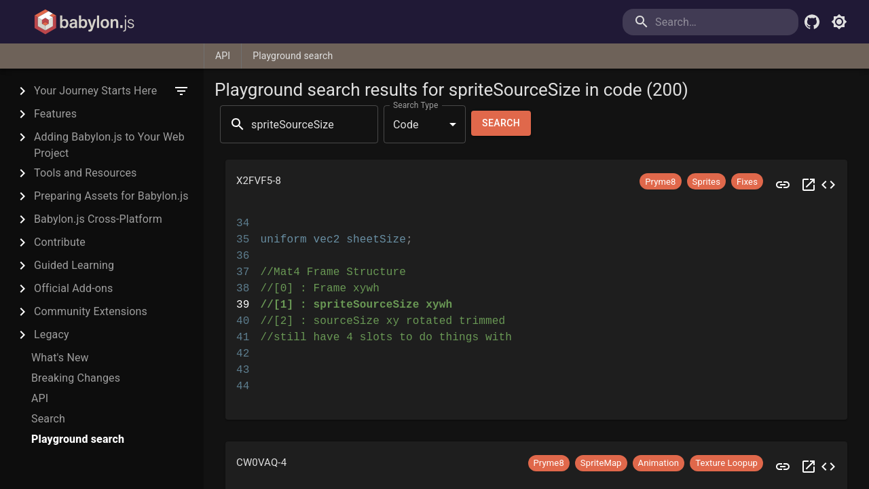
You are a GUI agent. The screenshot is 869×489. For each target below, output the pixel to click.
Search (501, 123)
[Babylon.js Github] (812, 21)
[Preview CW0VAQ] (782, 466)
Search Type (415, 105)
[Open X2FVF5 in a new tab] (808, 184)
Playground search (293, 55)
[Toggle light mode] (839, 21)
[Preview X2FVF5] (782, 184)
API (222, 55)
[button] (536, 185)
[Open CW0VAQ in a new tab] (808, 466)
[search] (742, 22)
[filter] (181, 91)
